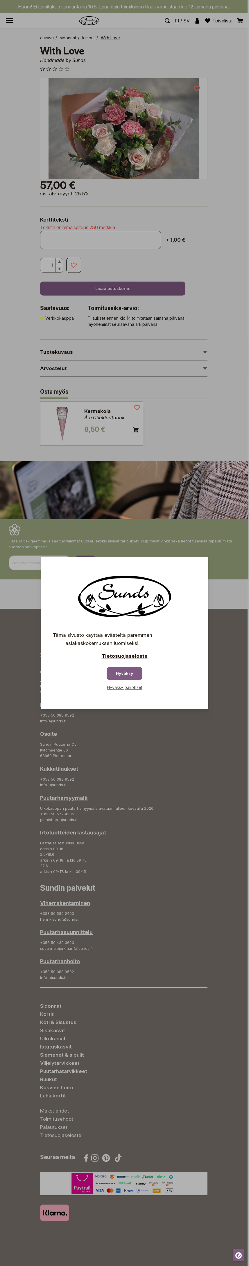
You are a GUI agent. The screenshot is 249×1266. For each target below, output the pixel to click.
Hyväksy (124, 673)
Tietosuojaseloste (125, 656)
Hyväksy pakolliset (124, 687)
